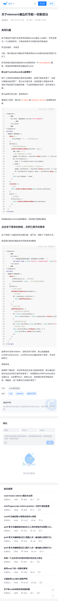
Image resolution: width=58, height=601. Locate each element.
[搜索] (53, 590)
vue (10, 393)
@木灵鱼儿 (16, 406)
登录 (51, 3)
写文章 (42, 3)
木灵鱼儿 (4, 20)
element (19, 393)
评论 (50, 442)
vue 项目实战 (14, 388)
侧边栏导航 (31, 393)
